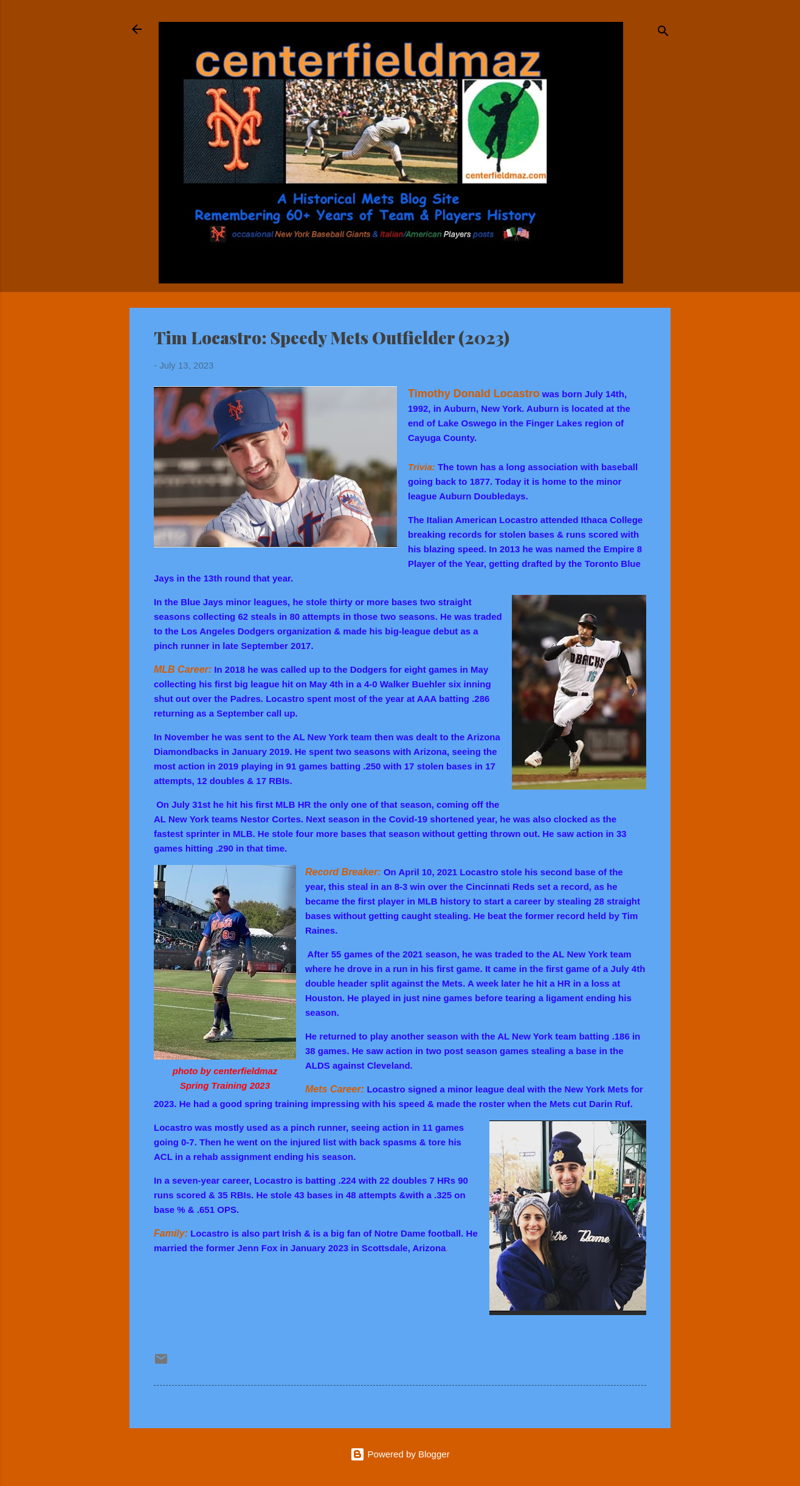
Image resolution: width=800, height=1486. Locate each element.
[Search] (663, 33)
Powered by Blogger (399, 1454)
